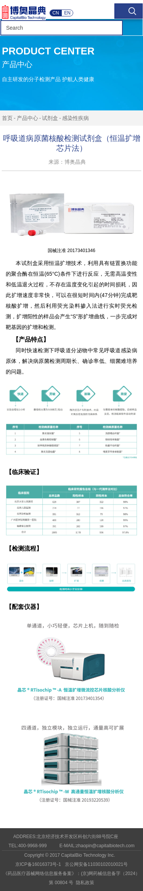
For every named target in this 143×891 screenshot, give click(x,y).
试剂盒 (50, 118)
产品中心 (27, 118)
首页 (7, 118)
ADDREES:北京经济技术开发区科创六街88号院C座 (65, 836)
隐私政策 (85, 882)
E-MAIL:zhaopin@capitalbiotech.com (97, 845)
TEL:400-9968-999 (27, 845)
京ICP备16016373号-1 (38, 864)
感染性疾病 (75, 118)
